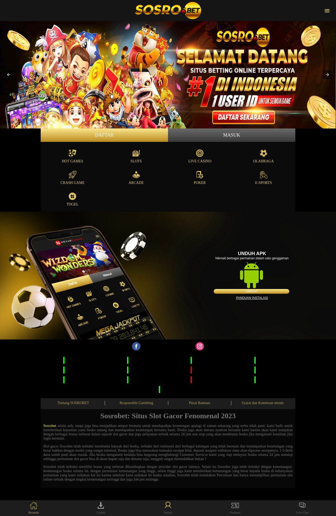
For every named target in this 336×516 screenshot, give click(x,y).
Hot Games (72, 156)
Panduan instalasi (252, 298)
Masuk (231, 135)
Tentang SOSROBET (73, 403)
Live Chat (302, 508)
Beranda (33, 508)
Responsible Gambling (136, 403)
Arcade (136, 178)
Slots (136, 156)
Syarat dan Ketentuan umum (263, 403)
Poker (200, 178)
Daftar (104, 135)
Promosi (235, 508)
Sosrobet (49, 426)
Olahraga (263, 156)
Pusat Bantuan (199, 403)
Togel (72, 199)
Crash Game (73, 178)
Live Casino (200, 156)
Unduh (251, 291)
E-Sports (263, 178)
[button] (8, 74)
